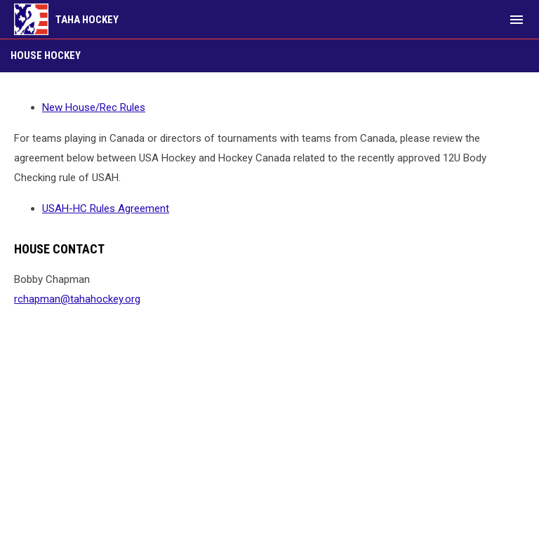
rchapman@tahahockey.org (77, 299)
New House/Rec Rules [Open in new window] (93, 107)
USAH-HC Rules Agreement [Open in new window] (105, 208)
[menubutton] (516, 19)
